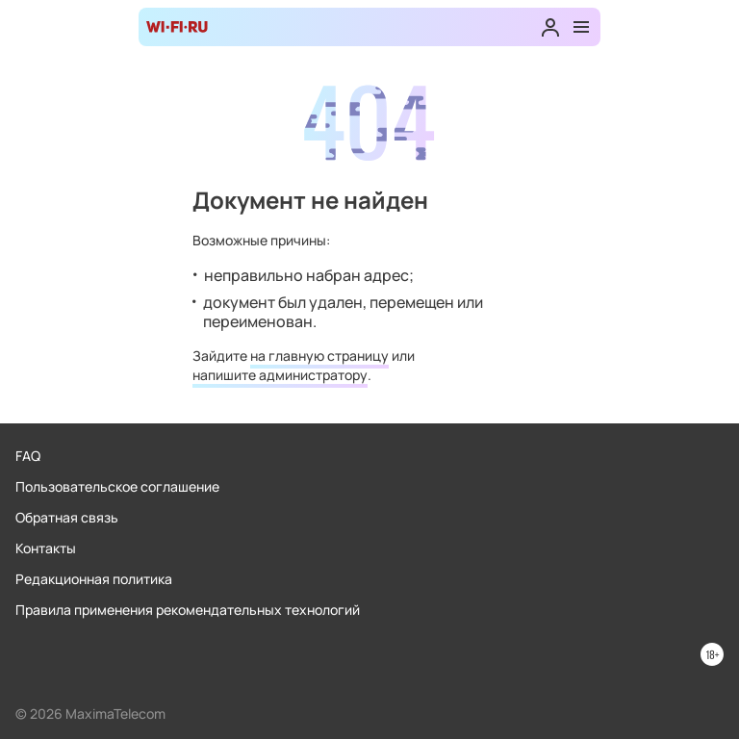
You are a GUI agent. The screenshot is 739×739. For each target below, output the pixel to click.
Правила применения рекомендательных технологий (187, 609)
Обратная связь (66, 517)
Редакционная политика (93, 579)
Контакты (45, 548)
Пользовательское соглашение (117, 486)
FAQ (27, 455)
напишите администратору (280, 375)
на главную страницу (319, 355)
